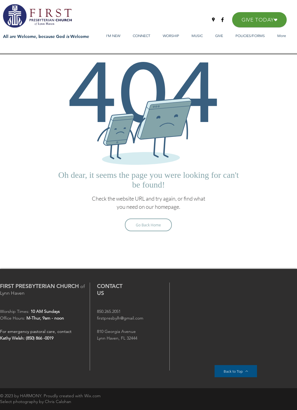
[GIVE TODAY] (259, 19)
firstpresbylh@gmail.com (120, 318)
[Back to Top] (236, 371)
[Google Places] (213, 20)
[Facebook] (222, 20)
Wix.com (92, 395)
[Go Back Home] (148, 225)
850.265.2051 (109, 311)
